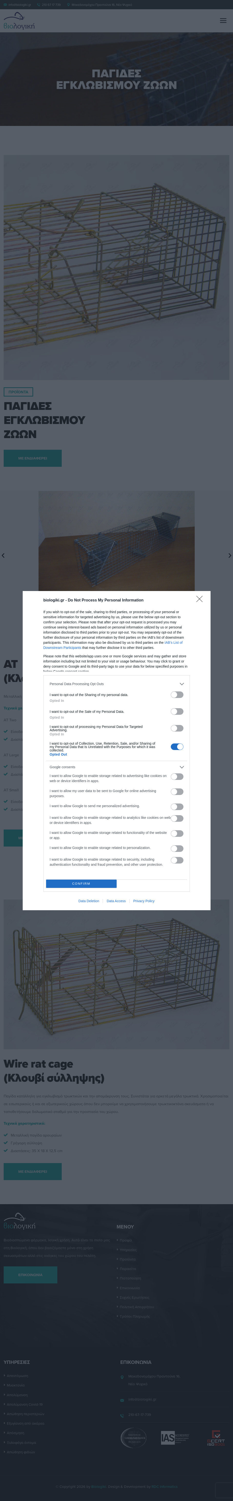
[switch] (177, 694)
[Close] (201, 600)
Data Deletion (89, 901)
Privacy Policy (143, 901)
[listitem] (116, 684)
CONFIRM (81, 883)
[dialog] (117, 750)
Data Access (116, 901)
